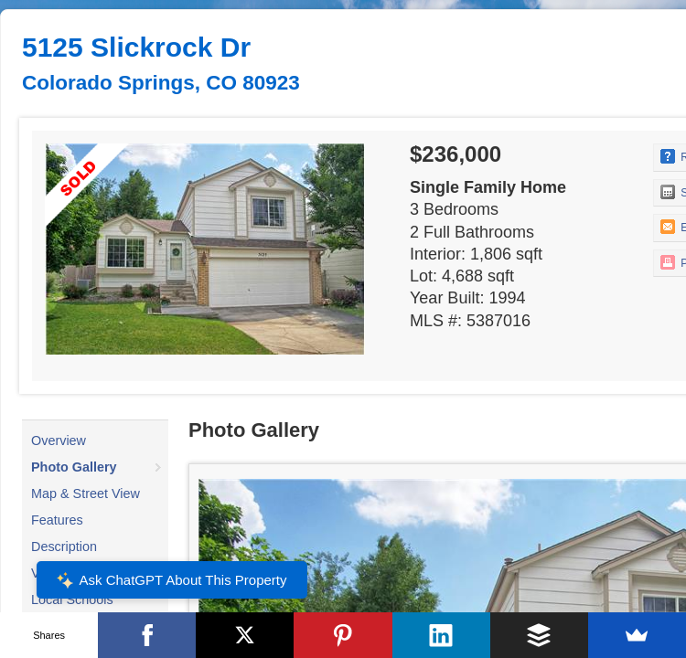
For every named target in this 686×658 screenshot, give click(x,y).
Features (57, 520)
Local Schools (72, 599)
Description (64, 546)
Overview (58, 440)
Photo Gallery (74, 467)
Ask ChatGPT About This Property (171, 580)
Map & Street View (85, 493)
